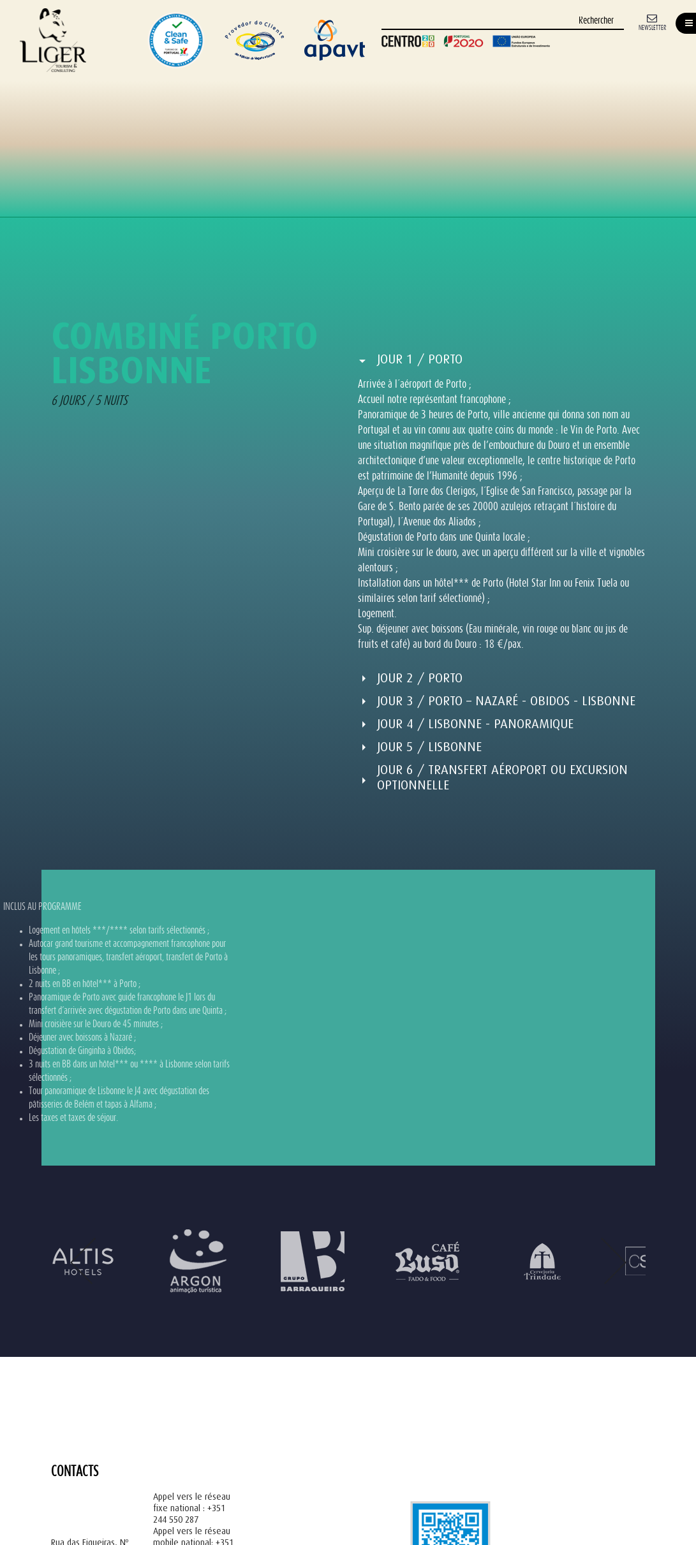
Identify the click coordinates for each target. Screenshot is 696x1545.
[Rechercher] (502, 21)
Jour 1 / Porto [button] (420, 359)
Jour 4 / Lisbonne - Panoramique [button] (475, 724)
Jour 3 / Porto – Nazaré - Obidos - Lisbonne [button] (506, 701)
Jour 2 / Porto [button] (420, 678)
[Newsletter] (652, 21)
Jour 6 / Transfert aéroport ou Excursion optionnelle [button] (502, 778)
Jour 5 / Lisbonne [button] (429, 747)
